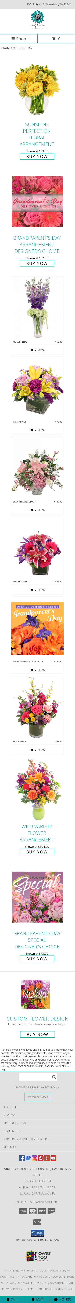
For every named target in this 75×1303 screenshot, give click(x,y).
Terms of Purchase (38, 1288)
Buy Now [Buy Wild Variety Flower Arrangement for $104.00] (37, 852)
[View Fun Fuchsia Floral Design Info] (37, 708)
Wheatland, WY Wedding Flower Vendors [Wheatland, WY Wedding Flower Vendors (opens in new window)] (46, 1276)
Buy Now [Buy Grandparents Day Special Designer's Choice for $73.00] (37, 959)
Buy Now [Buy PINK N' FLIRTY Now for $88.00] (37, 590)
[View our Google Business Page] (28, 1160)
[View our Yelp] (47, 1160)
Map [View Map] (37, 1299)
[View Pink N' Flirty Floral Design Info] (37, 548)
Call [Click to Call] (12, 1299)
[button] (37, 1233)
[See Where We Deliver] (37, 1097)
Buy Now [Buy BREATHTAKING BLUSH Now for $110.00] (37, 510)
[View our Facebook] (22, 1160)
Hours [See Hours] (62, 1299)
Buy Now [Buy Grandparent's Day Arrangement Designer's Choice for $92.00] (37, 263)
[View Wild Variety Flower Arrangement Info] (37, 790)
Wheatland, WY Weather (17, 1282)
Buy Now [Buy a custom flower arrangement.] (37, 1034)
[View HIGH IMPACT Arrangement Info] (37, 388)
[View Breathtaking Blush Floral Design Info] (37, 468)
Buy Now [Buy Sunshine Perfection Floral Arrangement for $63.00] (37, 156)
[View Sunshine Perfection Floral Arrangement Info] (37, 88)
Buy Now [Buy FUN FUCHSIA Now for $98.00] (37, 750)
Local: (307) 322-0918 (37, 1193)
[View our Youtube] (53, 1160)
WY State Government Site (55, 1282)
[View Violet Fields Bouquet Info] (37, 308)
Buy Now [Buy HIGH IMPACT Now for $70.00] (37, 430)
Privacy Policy (12, 1288)
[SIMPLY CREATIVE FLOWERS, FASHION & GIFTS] (37, 29)
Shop (18, 38)
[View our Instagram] (34, 1160)
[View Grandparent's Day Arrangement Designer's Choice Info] (37, 201)
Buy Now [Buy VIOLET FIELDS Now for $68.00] (37, 350)
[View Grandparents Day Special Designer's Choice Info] (37, 897)
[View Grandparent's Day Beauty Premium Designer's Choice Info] (37, 628)
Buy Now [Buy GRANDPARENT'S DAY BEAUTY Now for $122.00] (37, 670)
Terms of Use (64, 1288)
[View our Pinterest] (41, 1160)
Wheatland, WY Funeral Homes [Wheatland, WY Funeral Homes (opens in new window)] (26, 1270)
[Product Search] (38, 1077)
